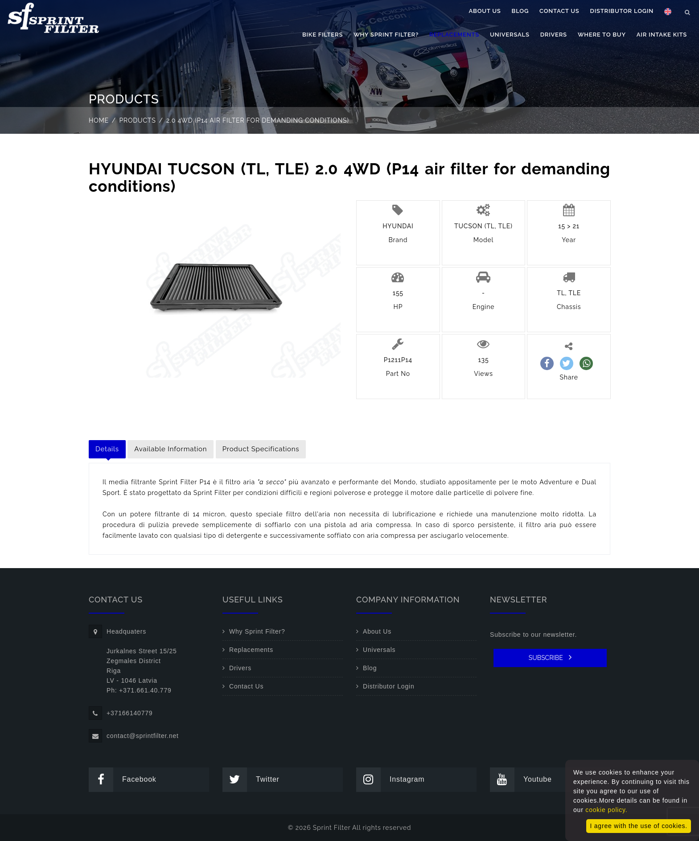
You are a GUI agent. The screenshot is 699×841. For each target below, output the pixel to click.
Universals (510, 34)
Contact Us (559, 11)
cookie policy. (606, 809)
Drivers (553, 34)
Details (107, 449)
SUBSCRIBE (550, 657)
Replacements (454, 34)
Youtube (521, 779)
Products (137, 120)
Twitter (251, 779)
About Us (485, 11)
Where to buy (602, 34)
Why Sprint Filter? (386, 34)
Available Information (170, 449)
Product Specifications (261, 449)
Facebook (122, 779)
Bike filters (322, 34)
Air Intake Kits (662, 34)
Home (99, 120)
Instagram (390, 779)
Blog (520, 11)
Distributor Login (622, 11)
